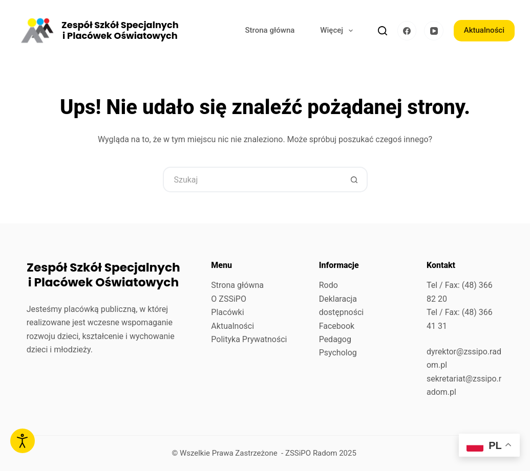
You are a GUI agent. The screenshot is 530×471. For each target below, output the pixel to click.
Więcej (338, 31)
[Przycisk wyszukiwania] (355, 179)
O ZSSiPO (228, 299)
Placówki (227, 312)
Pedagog (335, 339)
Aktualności (484, 30)
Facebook (336, 326)
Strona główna (270, 30)
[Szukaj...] (252, 179)
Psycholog (338, 352)
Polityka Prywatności (249, 339)
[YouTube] (433, 30)
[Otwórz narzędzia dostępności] (22, 441)
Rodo (328, 285)
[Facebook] (407, 30)
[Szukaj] (382, 30)
